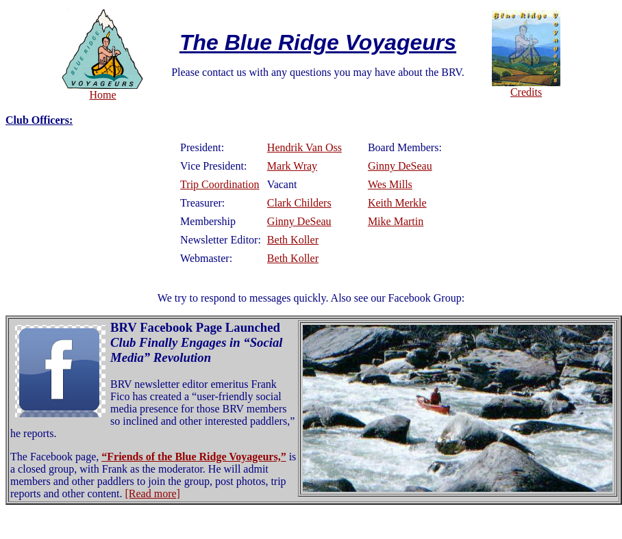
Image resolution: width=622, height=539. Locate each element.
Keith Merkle (397, 203)
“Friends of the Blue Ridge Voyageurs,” (193, 456)
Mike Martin (395, 221)
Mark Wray (292, 166)
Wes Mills (390, 184)
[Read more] (152, 493)
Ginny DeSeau (400, 166)
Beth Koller (293, 240)
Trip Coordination (219, 184)
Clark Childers (299, 203)
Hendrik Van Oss (304, 147)
